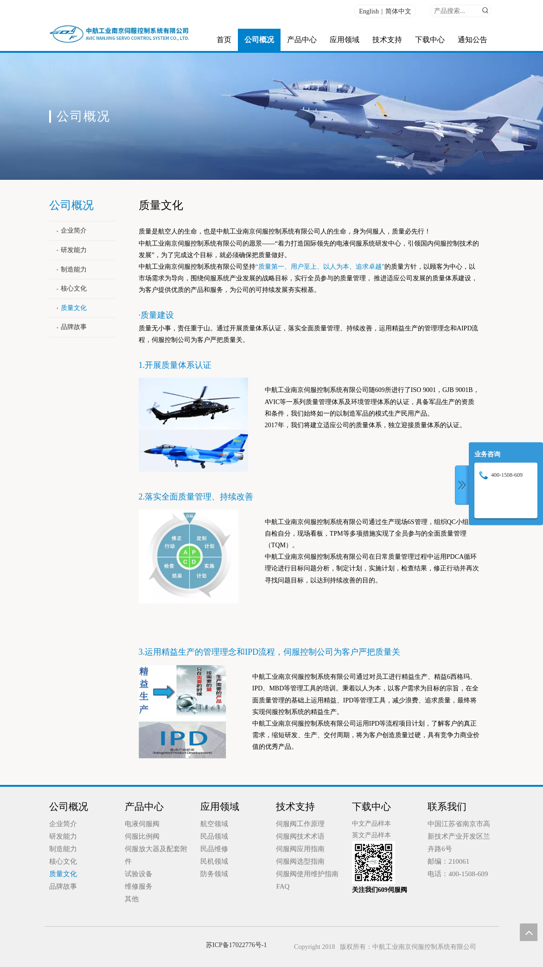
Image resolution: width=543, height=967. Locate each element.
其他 (132, 899)
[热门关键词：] (485, 11)
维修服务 (139, 886)
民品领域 (214, 836)
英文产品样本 (371, 835)
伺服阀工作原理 (300, 824)
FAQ (282, 886)
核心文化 (74, 288)
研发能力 (74, 249)
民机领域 (214, 861)
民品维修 (214, 849)
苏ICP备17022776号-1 (236, 945)
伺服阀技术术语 (300, 836)
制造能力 (74, 269)
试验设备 (139, 874)
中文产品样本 (371, 823)
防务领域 (214, 874)
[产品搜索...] (454, 11)
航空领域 (214, 824)
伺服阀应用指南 (300, 849)
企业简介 (74, 230)
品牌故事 (74, 326)
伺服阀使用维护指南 (307, 874)
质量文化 (74, 307)
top (528, 932)
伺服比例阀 (142, 836)
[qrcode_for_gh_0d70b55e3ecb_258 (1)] (373, 862)
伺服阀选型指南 (300, 861)
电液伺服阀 (142, 824)
